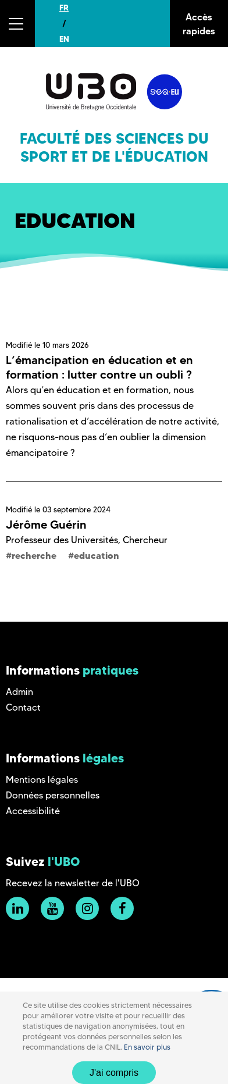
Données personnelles (52, 795)
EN (64, 39)
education (96, 555)
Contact (23, 707)
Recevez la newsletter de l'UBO (73, 883)
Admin (19, 691)
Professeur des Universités (62, 539)
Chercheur (145, 539)
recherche (34, 555)
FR (64, 7)
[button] (17, 23)
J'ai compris (114, 1073)
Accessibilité (33, 810)
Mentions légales (42, 779)
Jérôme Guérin (46, 525)
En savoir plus (147, 1047)
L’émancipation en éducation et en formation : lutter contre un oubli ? (99, 367)
